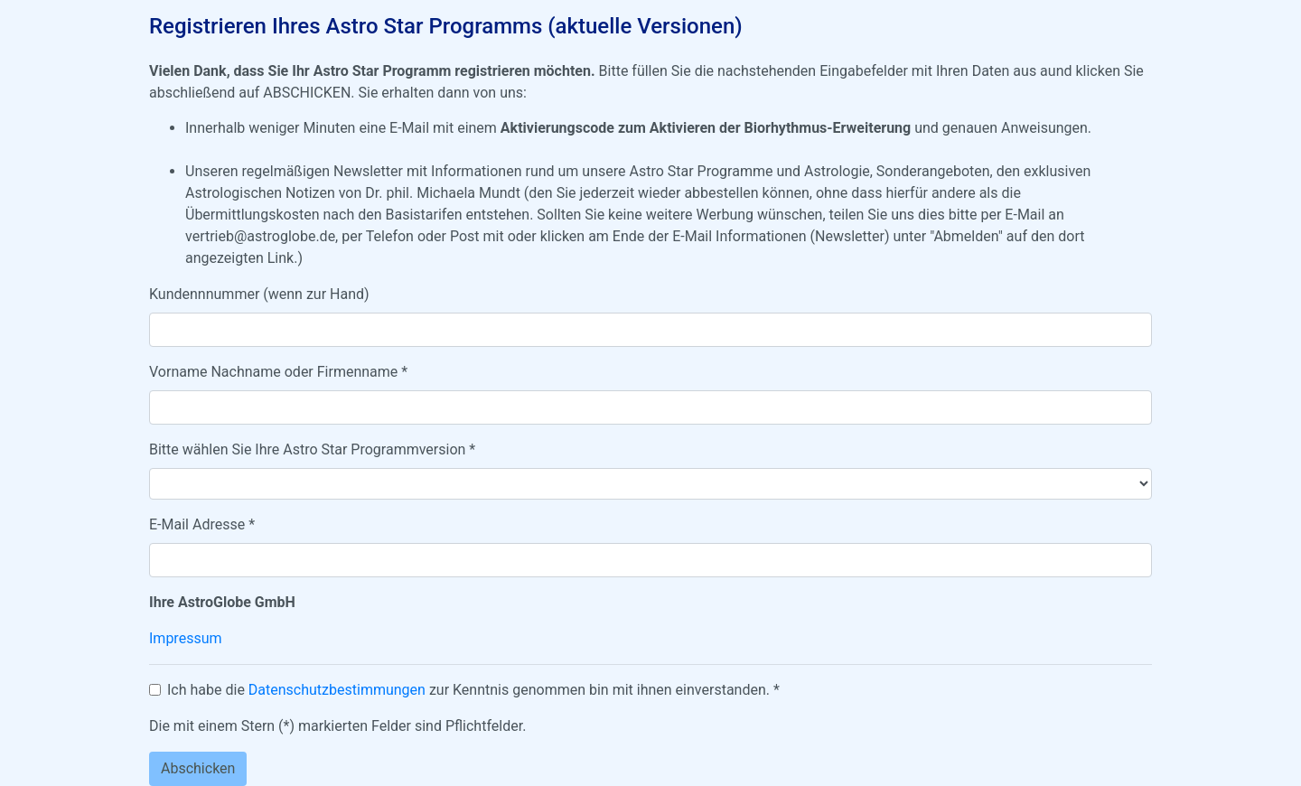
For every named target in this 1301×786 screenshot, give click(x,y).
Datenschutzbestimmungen (337, 689)
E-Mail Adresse (202, 524)
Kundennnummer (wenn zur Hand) (259, 294)
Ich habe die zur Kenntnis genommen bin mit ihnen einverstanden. (473, 689)
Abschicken (198, 768)
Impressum (185, 638)
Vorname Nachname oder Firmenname (278, 371)
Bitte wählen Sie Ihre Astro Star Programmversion (312, 449)
